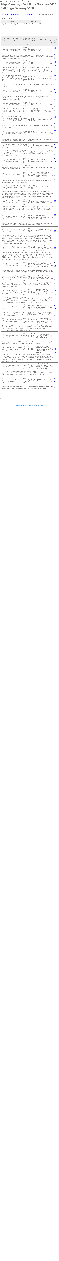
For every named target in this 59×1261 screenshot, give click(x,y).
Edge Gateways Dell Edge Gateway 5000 (23, 14)
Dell (7, 14)
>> (6, 398)
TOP (1, 14)
